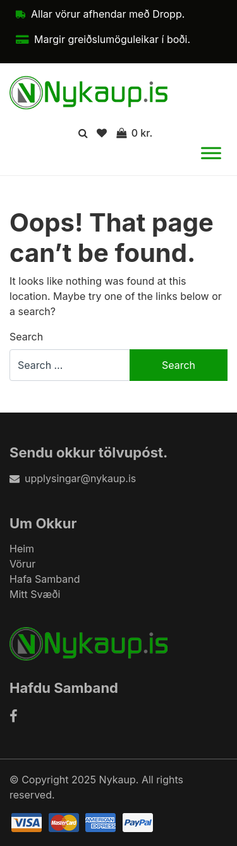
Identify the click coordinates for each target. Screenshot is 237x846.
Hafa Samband (44, 579)
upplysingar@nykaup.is (72, 478)
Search (26, 336)
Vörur (22, 563)
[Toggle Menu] (211, 153)
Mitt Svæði (34, 594)
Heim (21, 548)
